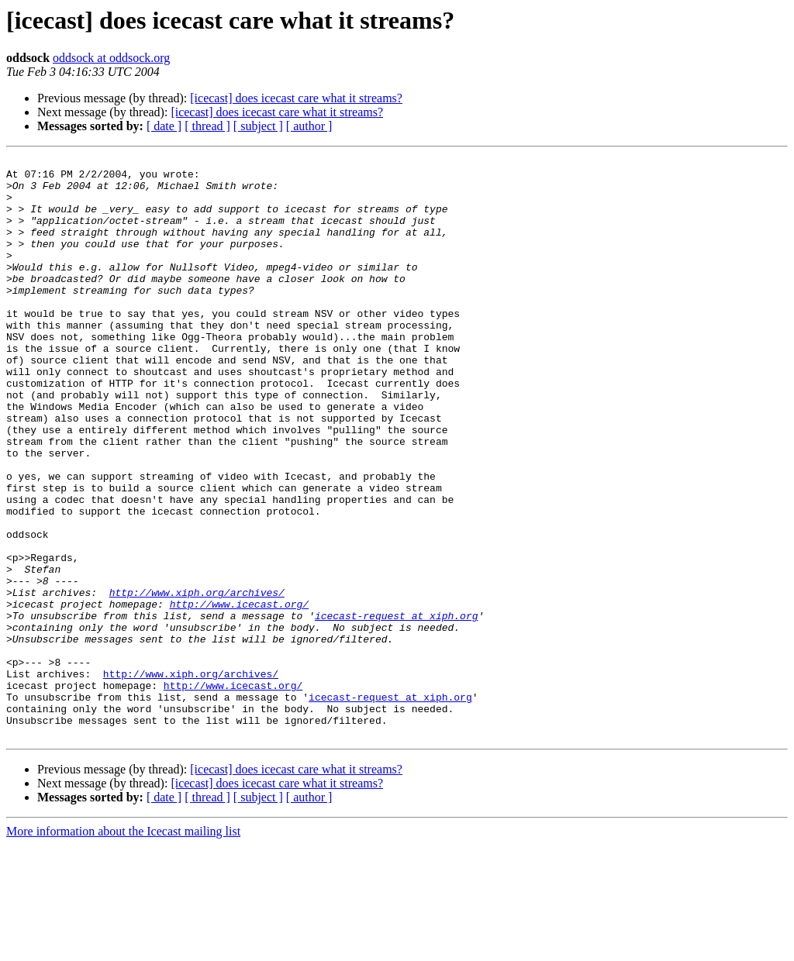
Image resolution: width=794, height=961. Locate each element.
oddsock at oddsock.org (111, 57)
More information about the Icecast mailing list (123, 947)
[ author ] (309, 126)
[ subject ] (258, 126)
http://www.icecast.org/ (239, 694)
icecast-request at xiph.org (396, 708)
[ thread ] (207, 126)
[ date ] (164, 126)
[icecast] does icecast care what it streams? (296, 98)
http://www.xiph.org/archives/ (197, 680)
